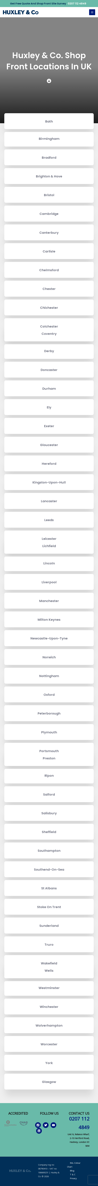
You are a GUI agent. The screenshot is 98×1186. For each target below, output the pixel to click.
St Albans (49, 888)
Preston (49, 758)
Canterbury (49, 232)
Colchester (49, 326)
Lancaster (49, 501)
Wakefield (49, 963)
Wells (49, 970)
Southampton (49, 850)
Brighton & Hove (49, 176)
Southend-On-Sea (49, 869)
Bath (49, 121)
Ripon (49, 775)
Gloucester (49, 445)
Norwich (49, 657)
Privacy (73, 1178)
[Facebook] (38, 1125)
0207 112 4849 (77, 3)
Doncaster (49, 370)
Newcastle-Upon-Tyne (49, 638)
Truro (49, 944)
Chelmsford (49, 270)
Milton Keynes (49, 619)
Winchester (49, 1007)
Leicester (49, 539)
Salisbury (49, 813)
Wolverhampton (49, 1025)
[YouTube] (53, 1125)
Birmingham (49, 139)
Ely (49, 407)
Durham (49, 388)
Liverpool (49, 582)
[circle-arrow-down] (49, 81)
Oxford (49, 695)
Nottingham (49, 676)
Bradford (49, 157)
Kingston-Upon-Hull (49, 482)
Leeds (49, 520)
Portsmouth (49, 751)
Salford (49, 794)
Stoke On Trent (49, 907)
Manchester (49, 601)
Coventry (49, 334)
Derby (49, 351)
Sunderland (49, 926)
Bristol (49, 195)
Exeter (49, 426)
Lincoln (49, 563)
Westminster (49, 988)
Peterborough (49, 713)
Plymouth (49, 732)
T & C (72, 1174)
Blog (72, 1170)
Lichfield (49, 546)
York (49, 1063)
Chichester (49, 308)
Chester (49, 289)
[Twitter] (46, 1125)
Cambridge (49, 214)
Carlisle (49, 251)
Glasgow (49, 1082)
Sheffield (49, 832)
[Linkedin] (39, 1131)
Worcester (49, 1044)
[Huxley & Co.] (21, 12)
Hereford (49, 463)
